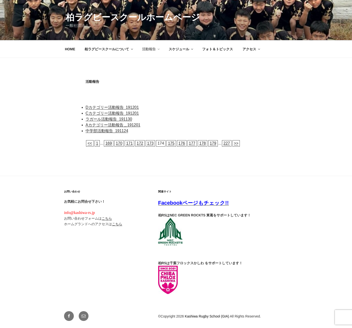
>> (236, 143)
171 (129, 143)
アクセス (251, 49)
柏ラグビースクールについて (109, 49)
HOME (70, 49)
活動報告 (151, 49)
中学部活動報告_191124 (107, 131)
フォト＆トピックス (217, 49)
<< (90, 143)
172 (140, 143)
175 (171, 143)
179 (213, 143)
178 (202, 143)
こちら (107, 218)
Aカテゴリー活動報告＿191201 (113, 125)
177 (192, 143)
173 (150, 143)
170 (119, 143)
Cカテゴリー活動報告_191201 (112, 113)
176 (181, 143)
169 (108, 143)
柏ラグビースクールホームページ (133, 17)
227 (226, 143)
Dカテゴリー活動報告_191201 (112, 107)
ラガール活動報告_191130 (109, 119)
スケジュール (181, 49)
